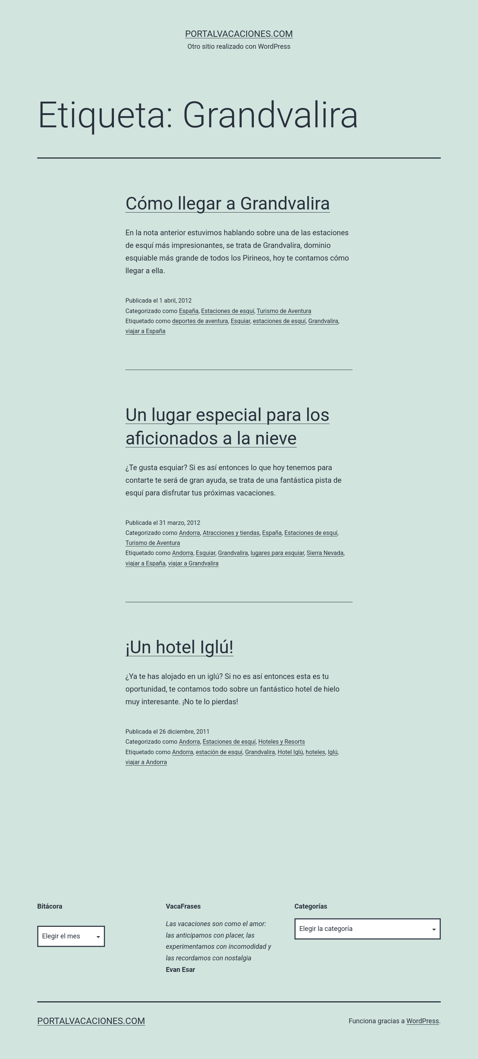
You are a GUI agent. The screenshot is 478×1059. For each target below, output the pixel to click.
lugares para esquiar (277, 552)
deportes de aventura (200, 321)
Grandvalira (323, 321)
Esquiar (240, 321)
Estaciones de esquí (227, 311)
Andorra (189, 532)
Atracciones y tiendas (231, 532)
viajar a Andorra (146, 762)
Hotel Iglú (290, 752)
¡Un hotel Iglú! (179, 647)
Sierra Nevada (325, 552)
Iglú (333, 752)
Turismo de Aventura (283, 311)
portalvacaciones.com (239, 34)
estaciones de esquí (279, 321)
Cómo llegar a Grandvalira (227, 203)
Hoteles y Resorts (281, 741)
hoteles (315, 752)
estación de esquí (219, 752)
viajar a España (145, 331)
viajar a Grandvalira (193, 563)
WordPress (423, 1021)
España (189, 311)
